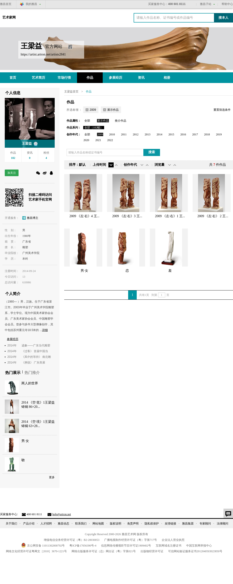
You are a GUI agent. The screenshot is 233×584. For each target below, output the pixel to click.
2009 (100, 134)
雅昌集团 (188, 523)
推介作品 (120, 120)
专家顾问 (205, 523)
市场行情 (64, 77)
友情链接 (170, 523)
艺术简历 (38, 77)
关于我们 (11, 523)
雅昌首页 (5, 4)
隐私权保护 (152, 523)
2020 (86, 140)
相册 (167, 77)
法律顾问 (222, 523)
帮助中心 (227, 4)
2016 (183, 134)
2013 (147, 134)
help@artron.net (61, 514)
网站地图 (98, 523)
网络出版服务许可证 (104, 551)
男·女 (25, 441)
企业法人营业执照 (173, 540)
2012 (136, 134)
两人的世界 (29, 383)
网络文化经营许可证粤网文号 (36, 551)
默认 (82, 164)
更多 (52, 477)
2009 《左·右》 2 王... (212, 216)
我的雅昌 (31, 4)
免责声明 (133, 523)
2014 (159, 134)
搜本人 (223, 17)
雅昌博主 (32, 218)
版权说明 (115, 523)
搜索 (151, 152)
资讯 (141, 77)
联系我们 (81, 523)
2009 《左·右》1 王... (170, 216)
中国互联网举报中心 (199, 545)
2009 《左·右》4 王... (84, 216)
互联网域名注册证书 (168, 545)
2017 (195, 134)
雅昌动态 (63, 523)
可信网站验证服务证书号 (195, 551)
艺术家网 (9, 17)
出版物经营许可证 (152, 551)
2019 (219, 134)
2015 (171, 134)
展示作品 (103, 120)
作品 (90, 77)
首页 (13, 77)
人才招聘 (46, 523)
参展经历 (115, 77)
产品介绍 (28, 523)
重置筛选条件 (222, 109)
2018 (207, 134)
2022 (110, 140)
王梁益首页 (71, 91)
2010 (112, 134)
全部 (87, 120)
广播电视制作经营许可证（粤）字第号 (130, 540)
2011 (124, 134)
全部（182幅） (93, 127)
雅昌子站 (205, 4)
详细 (45, 330)
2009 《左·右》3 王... (127, 216)
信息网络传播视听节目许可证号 (126, 545)
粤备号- (82, 545)
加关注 (11, 173)
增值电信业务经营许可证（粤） (71, 540)
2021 (98, 140)
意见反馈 (228, 513)
